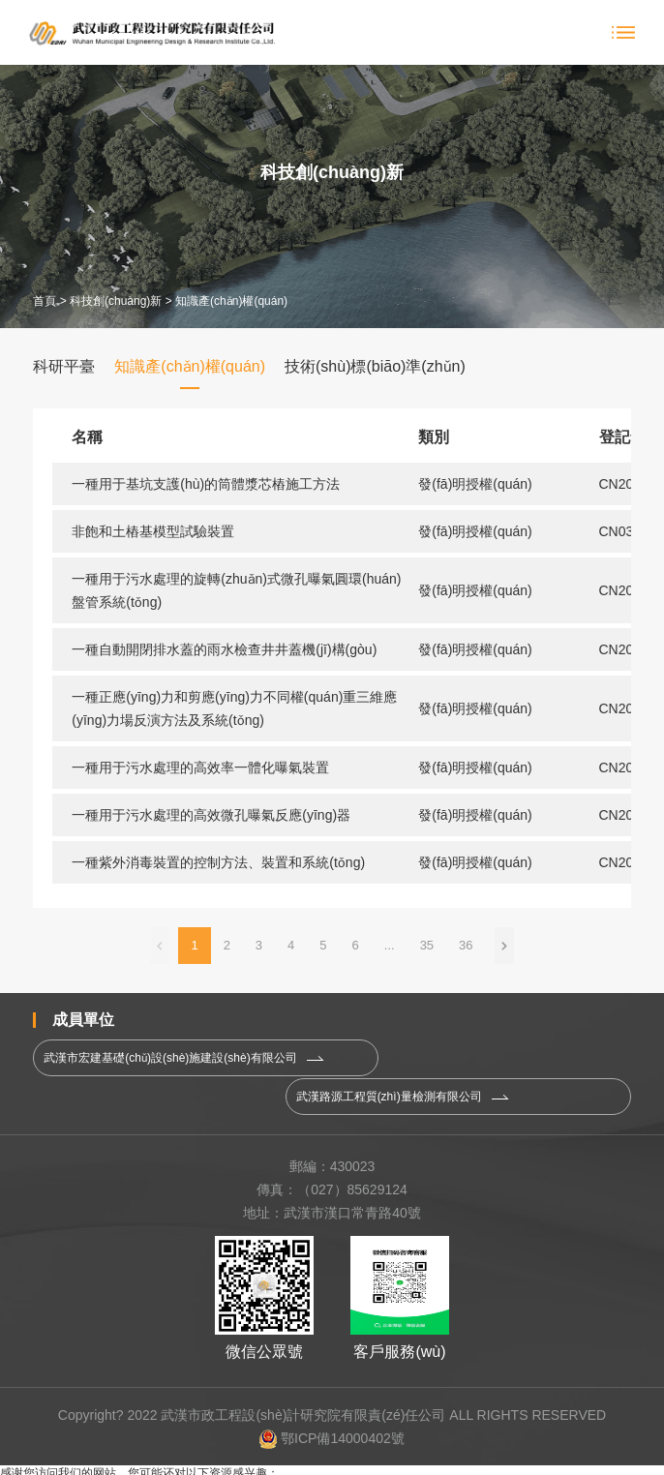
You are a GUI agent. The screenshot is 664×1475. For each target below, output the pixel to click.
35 (427, 945)
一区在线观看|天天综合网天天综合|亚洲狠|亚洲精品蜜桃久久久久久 (173, 1466)
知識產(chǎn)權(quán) (231, 301)
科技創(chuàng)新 (116, 301)
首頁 (44, 301)
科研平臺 (64, 366)
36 (465, 945)
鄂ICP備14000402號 (332, 1415)
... (389, 945)
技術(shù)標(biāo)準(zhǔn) (375, 366)
